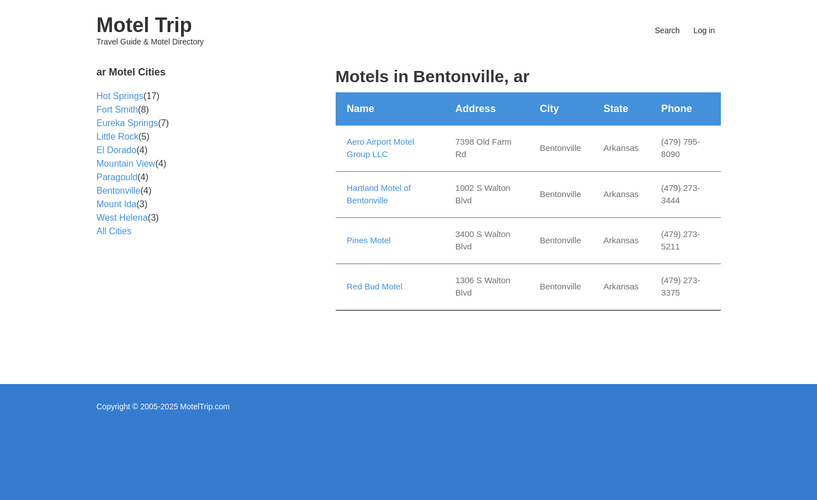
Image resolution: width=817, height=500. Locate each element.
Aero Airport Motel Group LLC (380, 148)
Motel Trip (144, 25)
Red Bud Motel (375, 286)
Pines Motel (369, 240)
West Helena (122, 217)
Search (667, 30)
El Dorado (117, 150)
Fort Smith (117, 109)
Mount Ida (117, 204)
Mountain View (126, 163)
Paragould (117, 177)
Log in (704, 30)
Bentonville (119, 190)
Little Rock (118, 136)
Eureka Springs (127, 123)
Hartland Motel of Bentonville (379, 194)
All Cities (114, 231)
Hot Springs (120, 96)
